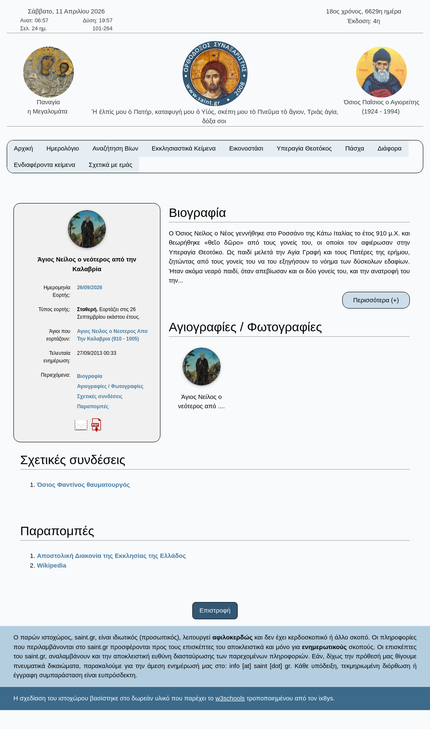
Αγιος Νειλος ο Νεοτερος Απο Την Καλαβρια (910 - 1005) (112, 335)
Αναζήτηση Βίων (115, 148)
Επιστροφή (215, 610)
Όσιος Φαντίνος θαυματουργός (83, 484)
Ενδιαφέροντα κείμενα (44, 164)
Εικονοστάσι (246, 148)
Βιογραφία (89, 376)
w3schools (230, 698)
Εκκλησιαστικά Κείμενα (183, 148)
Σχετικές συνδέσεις (99, 396)
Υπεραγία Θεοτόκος (304, 148)
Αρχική (23, 148)
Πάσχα (354, 148)
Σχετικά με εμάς (110, 164)
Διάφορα (389, 148)
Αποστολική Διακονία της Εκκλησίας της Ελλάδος (111, 555)
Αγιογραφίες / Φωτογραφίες (110, 386)
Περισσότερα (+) (376, 300)
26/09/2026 (89, 288)
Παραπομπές (92, 406)
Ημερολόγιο (63, 148)
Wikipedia (51, 565)
